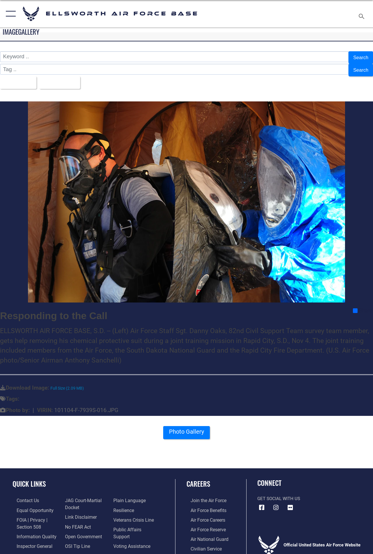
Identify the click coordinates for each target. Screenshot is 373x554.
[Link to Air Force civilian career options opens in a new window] (201, 542)
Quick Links (29, 479)
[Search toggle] (362, 13)
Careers (198, 479)
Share (362, 305)
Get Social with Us (278, 493)
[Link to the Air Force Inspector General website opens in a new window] (30, 539)
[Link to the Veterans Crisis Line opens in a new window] (134, 514)
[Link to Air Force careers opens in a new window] (203, 514)
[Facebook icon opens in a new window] (261, 502)
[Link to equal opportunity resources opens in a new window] (30, 505)
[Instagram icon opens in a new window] (276, 502)
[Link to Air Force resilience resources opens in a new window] (125, 505)
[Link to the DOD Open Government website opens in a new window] (81, 530)
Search (359, 57)
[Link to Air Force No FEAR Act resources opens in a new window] (76, 520)
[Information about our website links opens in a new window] (79, 511)
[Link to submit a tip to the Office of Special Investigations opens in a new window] (75, 539)
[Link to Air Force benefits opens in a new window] (203, 505)
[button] (9, 14)
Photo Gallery (186, 428)
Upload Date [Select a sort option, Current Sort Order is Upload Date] (64, 78)
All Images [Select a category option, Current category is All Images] (18, 78)
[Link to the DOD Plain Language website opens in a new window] (129, 495)
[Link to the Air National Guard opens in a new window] (204, 533)
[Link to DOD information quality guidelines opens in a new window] (31, 530)
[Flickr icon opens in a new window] (290, 502)
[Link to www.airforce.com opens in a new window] (203, 495)
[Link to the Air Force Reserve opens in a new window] (203, 523)
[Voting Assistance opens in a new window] (132, 533)
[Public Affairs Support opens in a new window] (136, 523)
